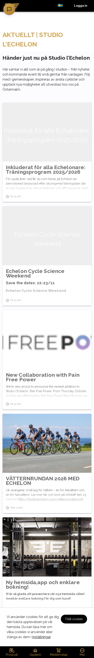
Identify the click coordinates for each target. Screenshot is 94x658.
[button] (62, 6)
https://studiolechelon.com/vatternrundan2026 (50, 499)
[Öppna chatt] (9, 9)
